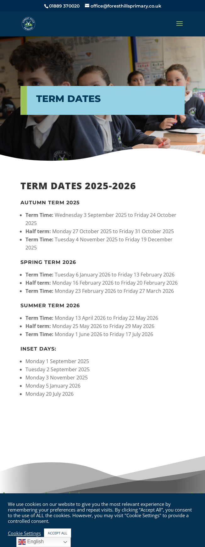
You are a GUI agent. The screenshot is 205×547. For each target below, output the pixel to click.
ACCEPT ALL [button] (57, 533)
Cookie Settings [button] (24, 533)
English (31, 542)
